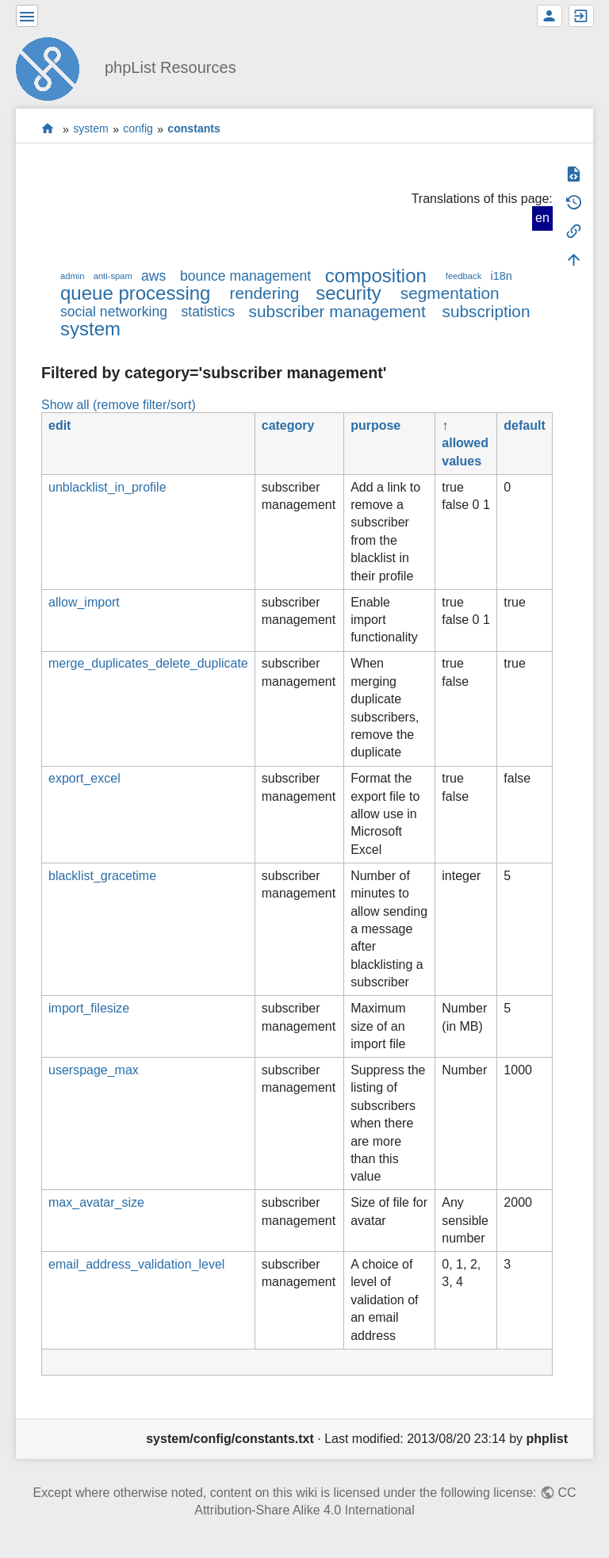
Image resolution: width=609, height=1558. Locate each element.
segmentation (450, 293)
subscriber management (337, 311)
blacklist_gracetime (102, 875)
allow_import (84, 602)
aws (153, 276)
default (524, 425)
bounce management (245, 276)
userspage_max (93, 1070)
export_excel (84, 778)
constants (193, 129)
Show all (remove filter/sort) (118, 405)
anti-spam (113, 276)
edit (59, 425)
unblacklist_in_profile (107, 487)
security (348, 293)
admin (72, 276)
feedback (463, 276)
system (91, 129)
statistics (208, 312)
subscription (486, 311)
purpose (375, 425)
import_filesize (88, 1008)
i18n (500, 276)
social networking (113, 312)
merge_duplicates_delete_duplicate (148, 663)
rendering (264, 293)
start (48, 129)
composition (376, 275)
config (138, 129)
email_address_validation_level (136, 1264)
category (288, 425)
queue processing (135, 293)
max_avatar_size (96, 1202)
